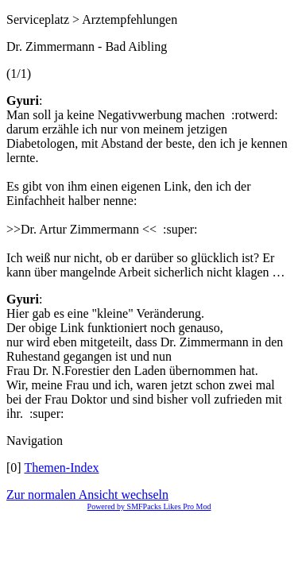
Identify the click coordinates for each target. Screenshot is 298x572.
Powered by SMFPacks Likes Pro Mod (149, 506)
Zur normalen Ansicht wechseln (87, 494)
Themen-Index (61, 467)
